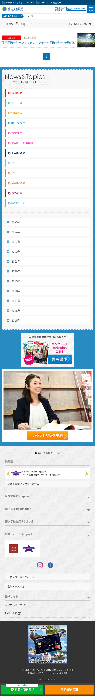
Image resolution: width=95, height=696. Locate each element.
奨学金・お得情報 (21, 143)
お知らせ (15, 93)
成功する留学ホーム (47, 452)
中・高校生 (16, 123)
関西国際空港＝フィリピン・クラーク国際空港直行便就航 (38, 42)
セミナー (15, 163)
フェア (14, 173)
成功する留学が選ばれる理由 (23, 484)
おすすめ (15, 133)
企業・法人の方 (16, 586)
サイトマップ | (53, 673)
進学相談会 (16, 153)
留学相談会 (16, 183)
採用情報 (63, 673)
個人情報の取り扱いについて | (56, 670)
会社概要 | (26, 670)
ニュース (15, 103)
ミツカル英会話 (15, 605)
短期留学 (15, 113)
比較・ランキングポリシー (22, 577)
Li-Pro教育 (13, 613)
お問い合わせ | (36, 670)
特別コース (16, 203)
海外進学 (15, 193)
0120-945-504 (76, 8)
